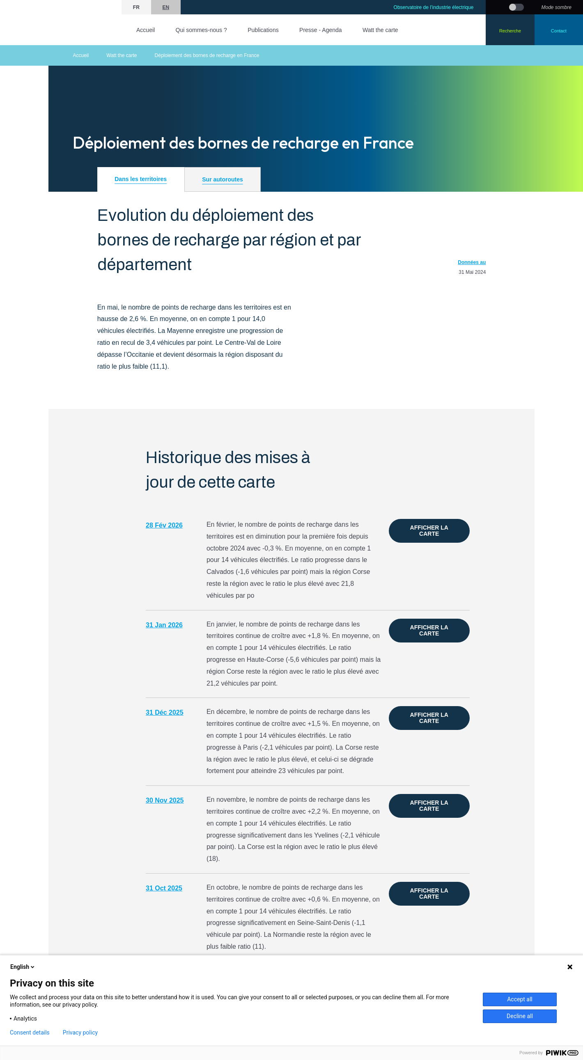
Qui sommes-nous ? (201, 30)
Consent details (30, 1032)
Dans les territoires (141, 179)
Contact (559, 30)
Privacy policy (80, 1032)
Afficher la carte (429, 530)
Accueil (145, 30)
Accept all (520, 999)
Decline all (520, 1016)
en (165, 7)
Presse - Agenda (320, 30)
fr (136, 7)
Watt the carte (380, 30)
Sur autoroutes (222, 179)
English (23, 967)
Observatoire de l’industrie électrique (434, 7)
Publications (263, 30)
